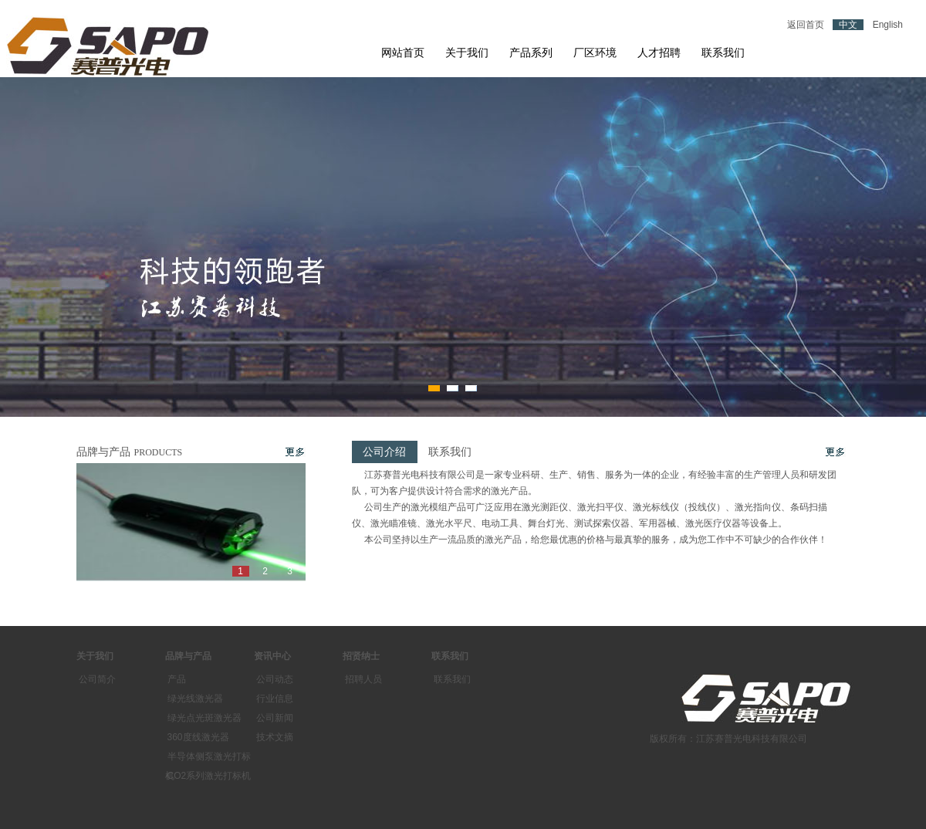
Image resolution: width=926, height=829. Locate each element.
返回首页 (805, 24)
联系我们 (723, 53)
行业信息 (274, 698)
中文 (848, 24)
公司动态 (274, 679)
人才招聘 (659, 53)
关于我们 (466, 53)
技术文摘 (274, 737)
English (888, 24)
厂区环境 (595, 53)
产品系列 (531, 53)
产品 (176, 679)
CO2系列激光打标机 (209, 775)
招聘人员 (363, 679)
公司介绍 (384, 452)
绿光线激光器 (195, 698)
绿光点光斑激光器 (204, 717)
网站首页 (402, 53)
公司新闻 (274, 717)
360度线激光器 (198, 737)
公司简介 (97, 679)
